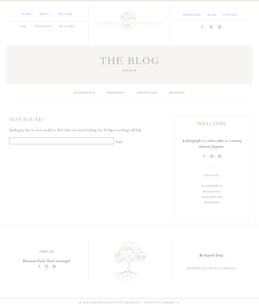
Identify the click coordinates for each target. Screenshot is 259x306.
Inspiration (147, 92)
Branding (192, 15)
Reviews (67, 26)
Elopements (84, 92)
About (45, 14)
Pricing (66, 14)
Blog (212, 15)
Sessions (177, 92)
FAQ (23, 26)
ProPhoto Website (162, 302)
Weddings (115, 92)
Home (27, 14)
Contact (231, 15)
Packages (43, 26)
